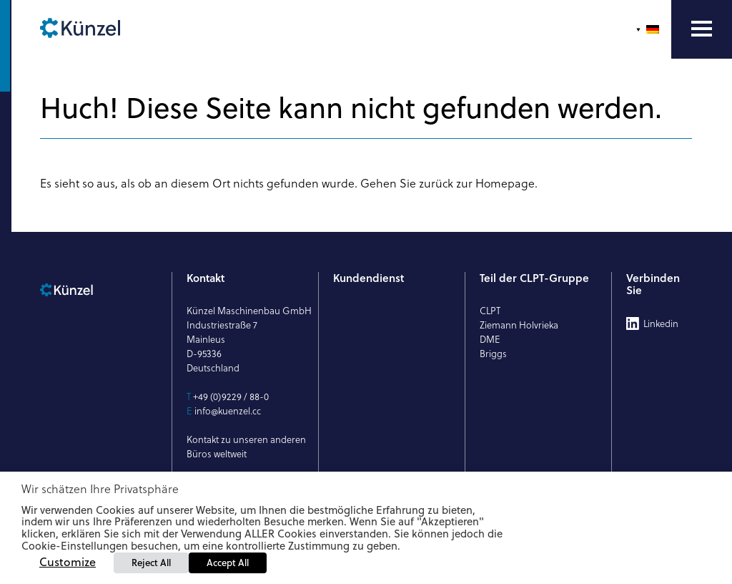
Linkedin (660, 323)
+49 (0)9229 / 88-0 (231, 396)
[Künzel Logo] (107, 29)
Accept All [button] (228, 562)
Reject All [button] (151, 562)
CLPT (490, 310)
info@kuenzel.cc (227, 410)
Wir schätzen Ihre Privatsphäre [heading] (100, 488)
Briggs (493, 353)
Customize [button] (67, 562)
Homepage (505, 183)
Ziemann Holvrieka (519, 324)
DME (490, 339)
